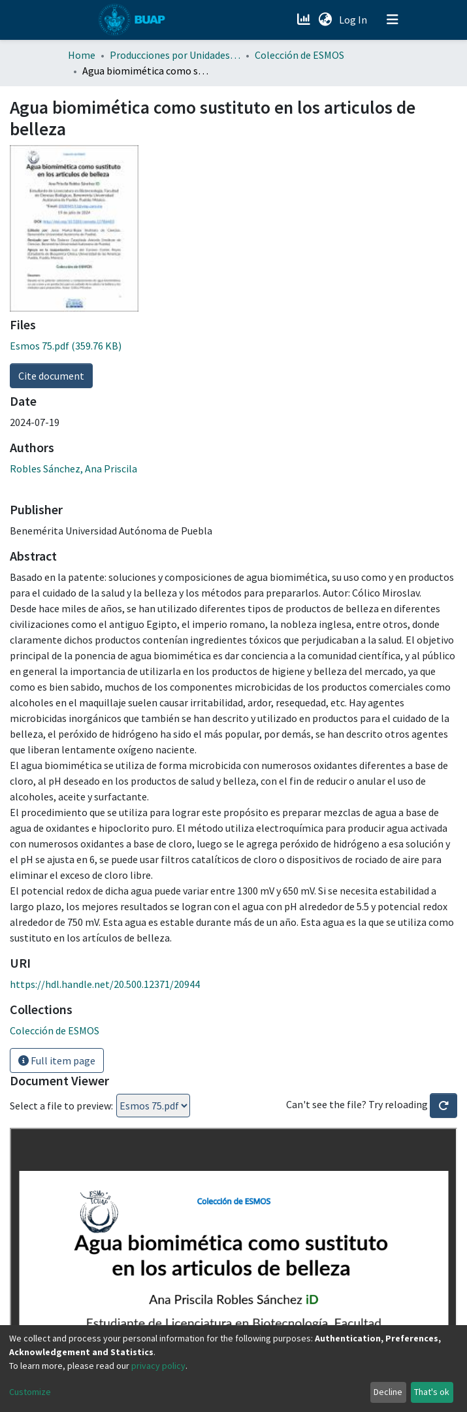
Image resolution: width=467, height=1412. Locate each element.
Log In (354, 19)
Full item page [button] (56, 1060)
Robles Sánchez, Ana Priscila (73, 468)
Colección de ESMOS (299, 54)
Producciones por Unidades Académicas (175, 54)
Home (81, 54)
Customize (30, 1392)
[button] (325, 19)
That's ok (431, 1392)
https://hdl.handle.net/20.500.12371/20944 (105, 984)
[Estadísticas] (305, 19)
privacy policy (158, 1365)
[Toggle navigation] (392, 19)
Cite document (51, 375)
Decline (388, 1392)
